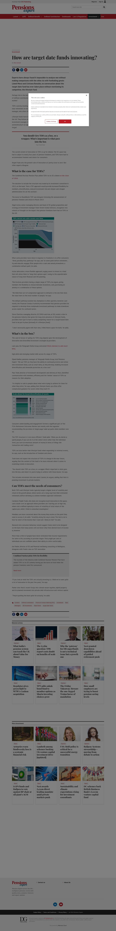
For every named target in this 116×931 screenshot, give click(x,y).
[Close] (86, 95)
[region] (58, 109)
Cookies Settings (51, 121)
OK (65, 121)
